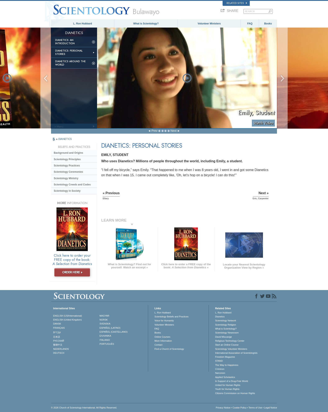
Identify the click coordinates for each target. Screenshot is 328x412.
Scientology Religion (225, 324)
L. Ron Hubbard (82, 23)
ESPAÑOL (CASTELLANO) (114, 332)
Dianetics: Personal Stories (68, 52)
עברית (57, 332)
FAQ (249, 23)
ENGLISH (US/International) (67, 315)
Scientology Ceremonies (68, 171)
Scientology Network (225, 320)
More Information (163, 341)
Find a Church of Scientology (169, 349)
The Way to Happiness (226, 365)
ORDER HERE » (72, 272)
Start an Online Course (226, 345)
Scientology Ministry (66, 178)
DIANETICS (65, 139)
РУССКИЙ (58, 341)
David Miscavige (223, 337)
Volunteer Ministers (209, 23)
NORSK (104, 319)
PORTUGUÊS (107, 344)
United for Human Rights (227, 385)
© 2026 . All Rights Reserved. (84, 407)
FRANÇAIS (59, 328)
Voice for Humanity (164, 320)
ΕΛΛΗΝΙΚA (105, 336)
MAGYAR (104, 315)
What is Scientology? (146, 23)
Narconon (220, 373)
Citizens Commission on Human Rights (235, 393)
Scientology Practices (67, 165)
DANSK (57, 323)
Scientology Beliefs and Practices (171, 316)
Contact (158, 345)
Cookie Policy (240, 407)
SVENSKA (105, 323)
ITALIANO (105, 340)
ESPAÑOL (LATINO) (110, 328)
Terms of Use (255, 407)
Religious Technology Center (229, 341)
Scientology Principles (67, 159)
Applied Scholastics (225, 377)
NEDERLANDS (61, 349)
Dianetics (219, 316)
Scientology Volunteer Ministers (231, 349)
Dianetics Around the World (70, 63)
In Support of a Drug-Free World (231, 381)
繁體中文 (57, 345)
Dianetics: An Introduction (65, 41)
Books (268, 23)
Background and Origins (68, 152)
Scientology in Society (67, 190)
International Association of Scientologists (236, 353)
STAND (219, 361)
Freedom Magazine (225, 357)
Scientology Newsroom (227, 332)
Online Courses (162, 337)
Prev (154, 130)
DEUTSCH (58, 353)
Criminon (219, 369)
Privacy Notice (223, 407)
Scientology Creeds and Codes (72, 184)
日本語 (56, 337)
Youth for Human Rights (227, 389)
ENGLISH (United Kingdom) (67, 319)
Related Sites (237, 3)
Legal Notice (270, 407)
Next (173, 130)
